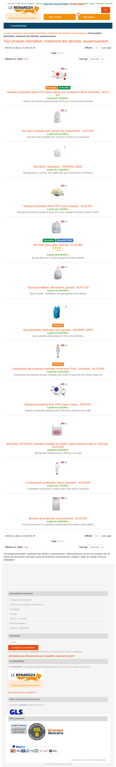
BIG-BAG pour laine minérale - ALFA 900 (58, 244)
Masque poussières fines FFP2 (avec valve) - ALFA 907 (57, 404)
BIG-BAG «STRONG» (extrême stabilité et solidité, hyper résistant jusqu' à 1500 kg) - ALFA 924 (58, 445)
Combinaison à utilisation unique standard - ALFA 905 (58, 482)
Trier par (83, 59)
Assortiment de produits (23, 33)
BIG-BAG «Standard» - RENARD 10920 (58, 166)
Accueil (7, 33)
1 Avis (58, 250)
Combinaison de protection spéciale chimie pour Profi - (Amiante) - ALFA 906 (58, 368)
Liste (26, 59)
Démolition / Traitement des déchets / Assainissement (61, 33)
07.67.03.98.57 (77, 4)
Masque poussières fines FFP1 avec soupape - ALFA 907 (58, 206)
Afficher (89, 48)
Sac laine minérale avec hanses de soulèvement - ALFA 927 (58, 130)
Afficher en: (11, 59)
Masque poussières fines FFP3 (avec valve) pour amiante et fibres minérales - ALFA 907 (58, 94)
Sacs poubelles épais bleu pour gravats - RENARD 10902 (58, 329)
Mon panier (89, 17)
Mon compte (55, 17)
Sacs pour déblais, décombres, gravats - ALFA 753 (58, 287)
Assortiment (19, 25)
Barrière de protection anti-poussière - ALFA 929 (58, 518)
